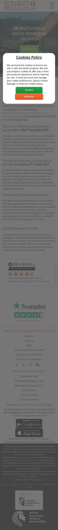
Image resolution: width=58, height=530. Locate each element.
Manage (29, 96)
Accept (29, 90)
